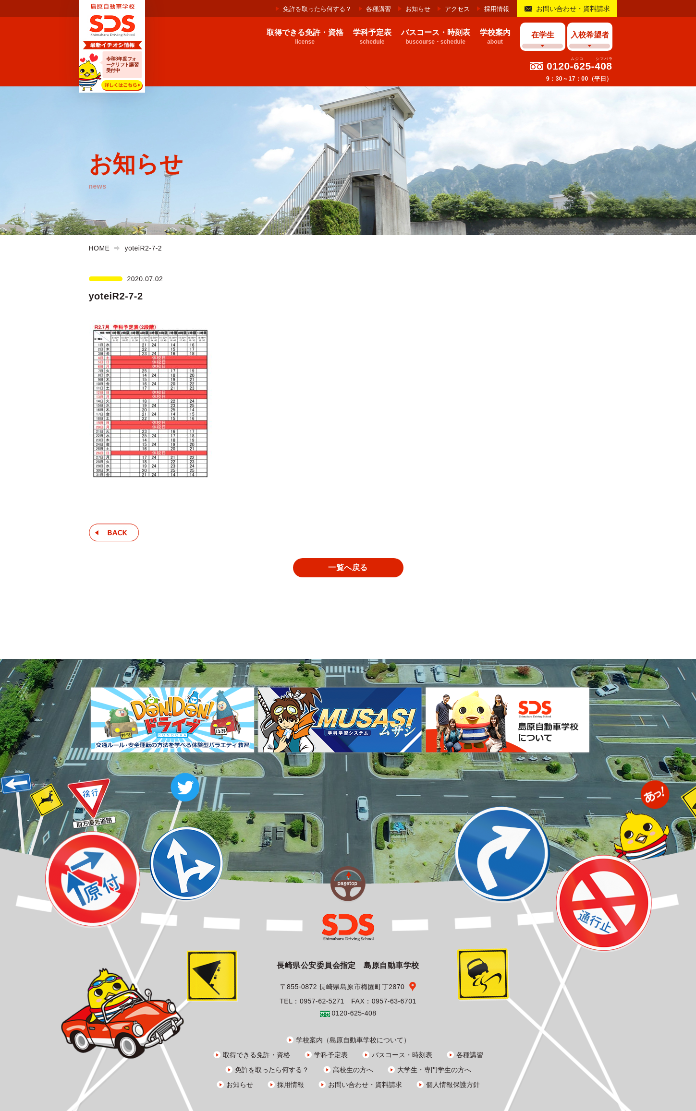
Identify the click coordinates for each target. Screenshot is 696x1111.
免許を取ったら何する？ (317, 9)
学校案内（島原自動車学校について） (353, 1040)
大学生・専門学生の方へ (434, 1070)
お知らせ (417, 9)
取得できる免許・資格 (256, 1055)
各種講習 (378, 9)
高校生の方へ (353, 1070)
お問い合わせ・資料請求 (573, 8)
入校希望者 (590, 35)
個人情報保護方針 (453, 1084)
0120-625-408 (579, 66)
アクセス (457, 9)
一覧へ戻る (347, 567)
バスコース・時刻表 (402, 1055)
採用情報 (496, 9)
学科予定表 (331, 1055)
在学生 (542, 35)
